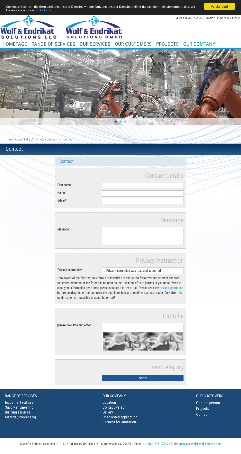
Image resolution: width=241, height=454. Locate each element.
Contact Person (114, 410)
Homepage (14, 44)
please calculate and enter (74, 328)
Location (109, 405)
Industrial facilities (19, 405)
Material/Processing (20, 420)
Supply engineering (19, 410)
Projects (202, 411)
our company (199, 44)
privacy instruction (171, 291)
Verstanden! (219, 6)
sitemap (210, 17)
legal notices (184, 17)
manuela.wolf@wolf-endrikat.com (200, 447)
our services (95, 44)
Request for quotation (119, 425)
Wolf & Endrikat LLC (21, 139)
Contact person (208, 405)
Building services (17, 415)
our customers (133, 44)
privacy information (228, 17)
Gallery (107, 415)
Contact (202, 417)
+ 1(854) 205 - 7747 (155, 447)
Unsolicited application (119, 420)
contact (198, 17)
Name (61, 193)
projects (167, 44)
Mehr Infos (43, 10)
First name (64, 185)
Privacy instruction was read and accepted (133, 274)
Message (63, 229)
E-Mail (61, 200)
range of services (53, 44)
